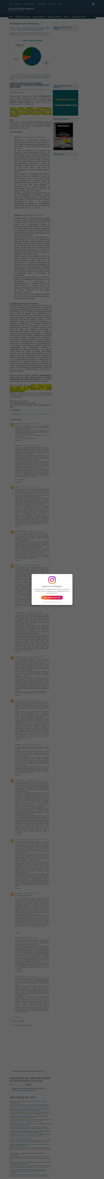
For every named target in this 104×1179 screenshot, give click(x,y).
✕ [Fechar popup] (70, 576)
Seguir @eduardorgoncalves (52, 597)
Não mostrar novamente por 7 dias (52, 602)
